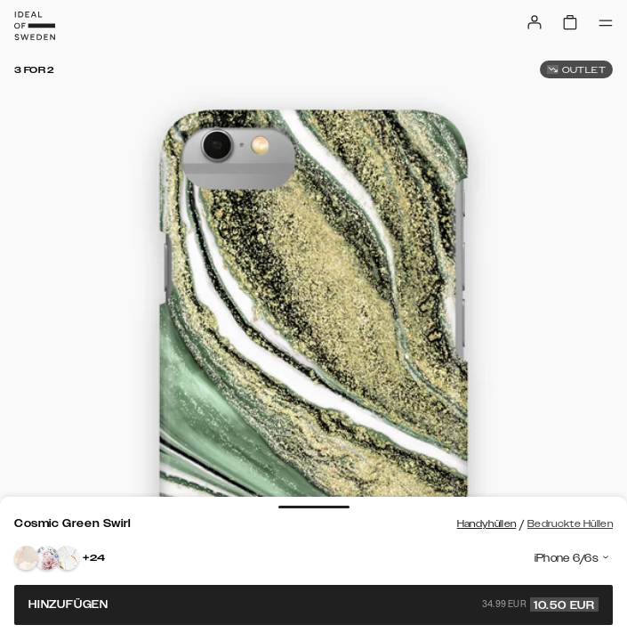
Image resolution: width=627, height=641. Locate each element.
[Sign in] (534, 22)
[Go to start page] (34, 26)
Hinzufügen (313, 604)
